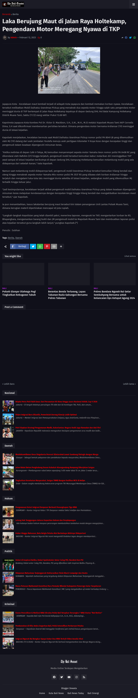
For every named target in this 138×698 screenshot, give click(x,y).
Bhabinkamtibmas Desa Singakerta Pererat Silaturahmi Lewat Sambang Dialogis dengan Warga (57, 454)
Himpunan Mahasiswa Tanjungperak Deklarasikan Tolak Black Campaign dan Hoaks (52, 573)
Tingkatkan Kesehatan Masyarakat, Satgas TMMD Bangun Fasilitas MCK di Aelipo (50, 480)
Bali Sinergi (93, 693)
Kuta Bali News (56, 693)
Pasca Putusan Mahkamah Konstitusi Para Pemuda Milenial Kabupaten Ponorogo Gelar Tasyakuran (58, 586)
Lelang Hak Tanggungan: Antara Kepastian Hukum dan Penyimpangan (46, 520)
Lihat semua (130, 256)
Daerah (19, 238)
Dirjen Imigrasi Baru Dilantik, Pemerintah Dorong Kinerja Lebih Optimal (46, 415)
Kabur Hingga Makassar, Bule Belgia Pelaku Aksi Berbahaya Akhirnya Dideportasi (51, 533)
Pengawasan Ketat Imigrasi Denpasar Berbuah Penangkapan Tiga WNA (46, 507)
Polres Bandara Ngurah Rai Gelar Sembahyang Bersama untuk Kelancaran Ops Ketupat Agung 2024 (114, 295)
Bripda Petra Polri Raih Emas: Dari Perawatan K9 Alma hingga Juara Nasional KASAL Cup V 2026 (56, 402)
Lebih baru (9, 384)
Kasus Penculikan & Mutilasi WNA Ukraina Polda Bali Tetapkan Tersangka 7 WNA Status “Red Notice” (59, 613)
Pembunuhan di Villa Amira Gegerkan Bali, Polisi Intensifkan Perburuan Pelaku (50, 626)
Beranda (6, 14)
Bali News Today (76, 693)
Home (42, 693)
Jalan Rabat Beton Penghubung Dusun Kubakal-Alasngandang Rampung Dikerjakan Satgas (55, 467)
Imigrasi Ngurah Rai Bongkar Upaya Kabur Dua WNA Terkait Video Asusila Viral (49, 639)
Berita (16, 14)
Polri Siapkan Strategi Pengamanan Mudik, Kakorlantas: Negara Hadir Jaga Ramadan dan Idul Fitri (58, 428)
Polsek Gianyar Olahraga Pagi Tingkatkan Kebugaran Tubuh (19, 293)
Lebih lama (128, 384)
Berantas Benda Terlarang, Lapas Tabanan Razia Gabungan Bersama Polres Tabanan (68, 295)
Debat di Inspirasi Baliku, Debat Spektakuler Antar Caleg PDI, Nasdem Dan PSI (49, 560)
